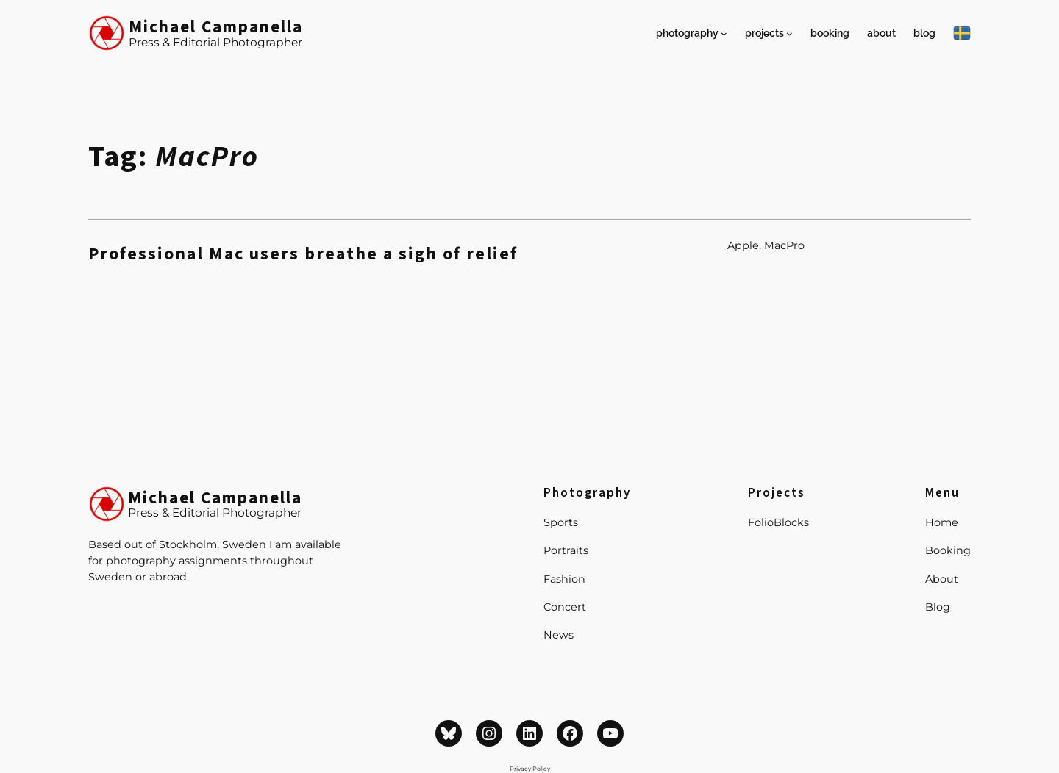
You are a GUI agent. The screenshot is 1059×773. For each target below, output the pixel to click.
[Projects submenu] (789, 33)
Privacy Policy (530, 768)
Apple (743, 245)
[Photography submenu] (724, 33)
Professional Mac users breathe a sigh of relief (303, 254)
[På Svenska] (962, 33)
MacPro (784, 245)
